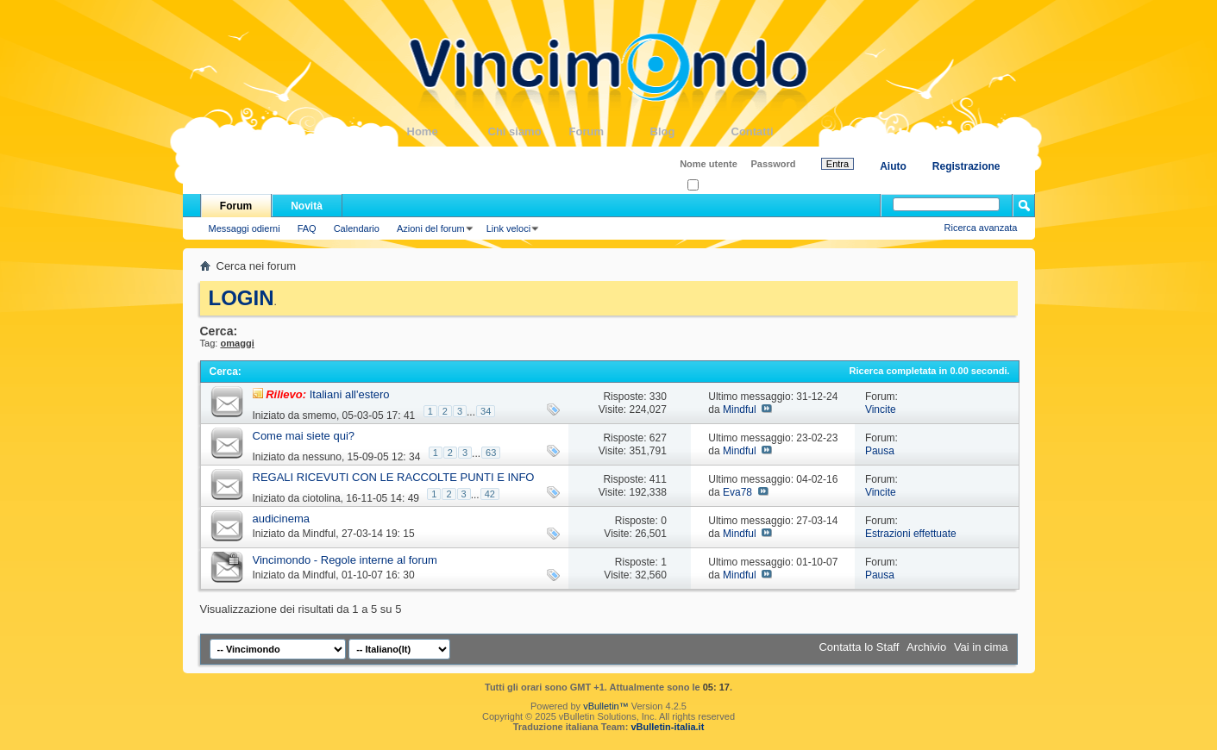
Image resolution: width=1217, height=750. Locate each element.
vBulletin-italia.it (667, 727)
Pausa (879, 451)
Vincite (880, 409)
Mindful (739, 409)
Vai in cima (981, 647)
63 (491, 452)
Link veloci (508, 228)
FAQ (307, 228)
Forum (609, 131)
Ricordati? (713, 186)
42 (490, 494)
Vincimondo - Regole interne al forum (345, 559)
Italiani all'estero (350, 394)
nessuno (322, 457)
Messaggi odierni (244, 228)
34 (485, 411)
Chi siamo (528, 131)
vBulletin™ (606, 706)
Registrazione (966, 166)
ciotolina (322, 498)
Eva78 (737, 492)
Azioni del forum (431, 228)
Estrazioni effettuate (911, 534)
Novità (307, 206)
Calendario (357, 228)
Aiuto (893, 166)
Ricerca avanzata (981, 227)
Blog (690, 131)
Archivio (926, 647)
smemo (319, 415)
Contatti (771, 131)
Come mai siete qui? (304, 435)
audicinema (282, 518)
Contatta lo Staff (859, 647)
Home (447, 131)
